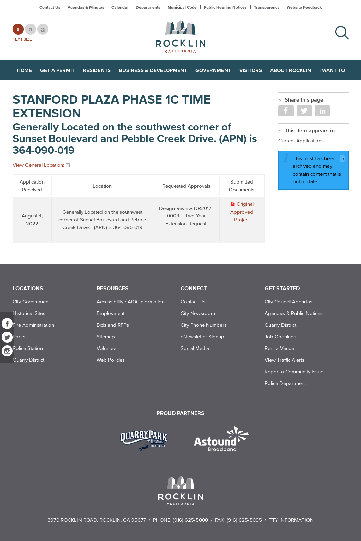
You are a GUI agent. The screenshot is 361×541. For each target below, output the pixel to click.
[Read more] (146, 439)
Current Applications (301, 140)
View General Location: (38, 165)
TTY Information (291, 520)
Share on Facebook (286, 110)
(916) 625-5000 (190, 520)
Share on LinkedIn (322, 110)
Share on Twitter (304, 110)
